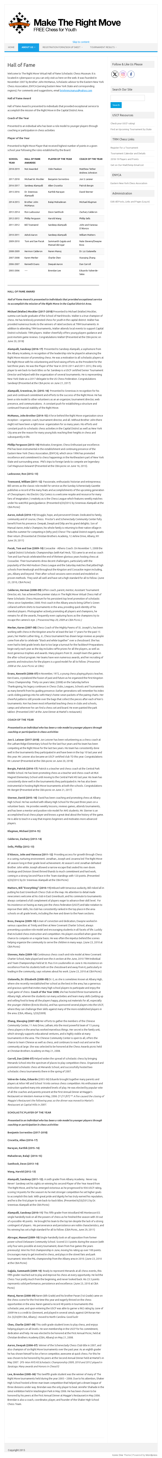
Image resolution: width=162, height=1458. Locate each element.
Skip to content (81, 42)
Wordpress (151, 1455)
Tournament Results (102, 47)
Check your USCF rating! (123, 123)
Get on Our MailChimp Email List (127, 165)
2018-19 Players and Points (125, 159)
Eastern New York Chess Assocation (129, 183)
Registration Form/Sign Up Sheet (61, 47)
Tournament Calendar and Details (128, 153)
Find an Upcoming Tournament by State (131, 129)
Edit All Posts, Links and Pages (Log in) (130, 201)
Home (11, 47)
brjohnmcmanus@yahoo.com (76, 90)
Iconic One (117, 1455)
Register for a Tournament (124, 147)
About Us (27, 47)
